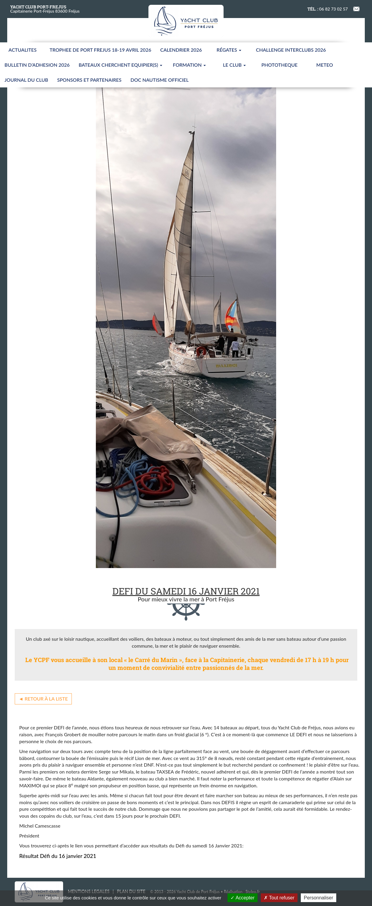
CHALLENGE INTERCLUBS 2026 (291, 50)
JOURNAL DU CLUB (26, 80)
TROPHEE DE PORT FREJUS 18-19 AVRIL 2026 (100, 50)
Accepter (242, 897)
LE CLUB (234, 65)
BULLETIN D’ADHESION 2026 (37, 65)
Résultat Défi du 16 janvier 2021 (57, 856)
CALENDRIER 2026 (181, 50)
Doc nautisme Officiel (159, 80)
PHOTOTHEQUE (279, 65)
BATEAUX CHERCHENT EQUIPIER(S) (120, 65)
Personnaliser (318, 897)
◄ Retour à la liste (43, 698)
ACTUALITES (22, 50)
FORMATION (189, 65)
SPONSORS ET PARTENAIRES (89, 80)
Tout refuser (279, 897)
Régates (229, 50)
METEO (324, 65)
